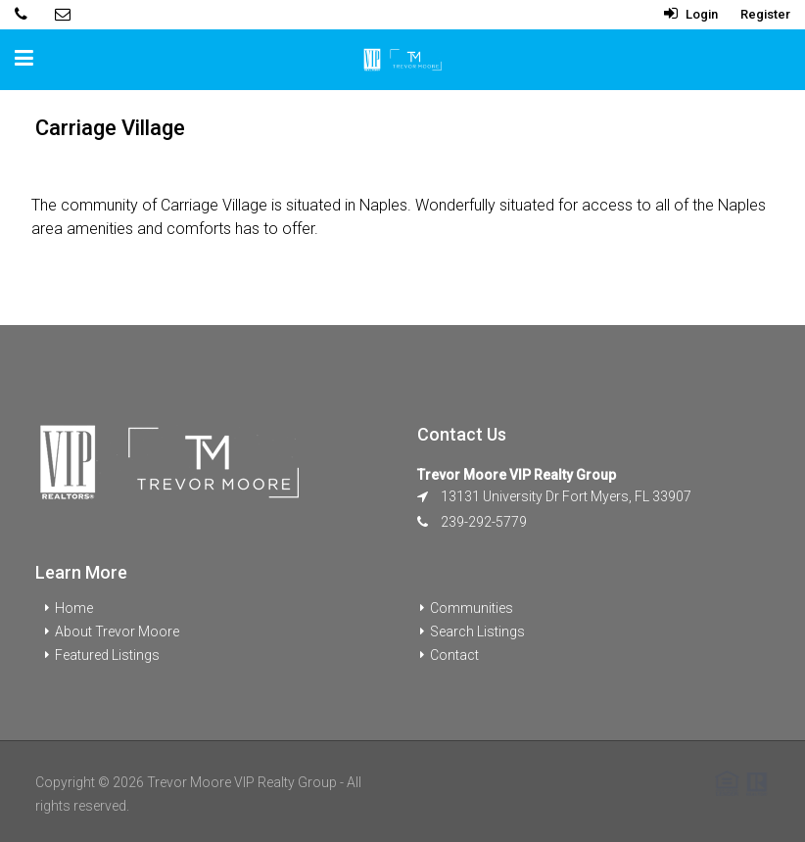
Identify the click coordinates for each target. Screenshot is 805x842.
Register (765, 14)
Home (74, 608)
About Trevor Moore (117, 631)
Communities (471, 608)
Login (691, 14)
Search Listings (477, 631)
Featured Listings (107, 655)
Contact (454, 655)
